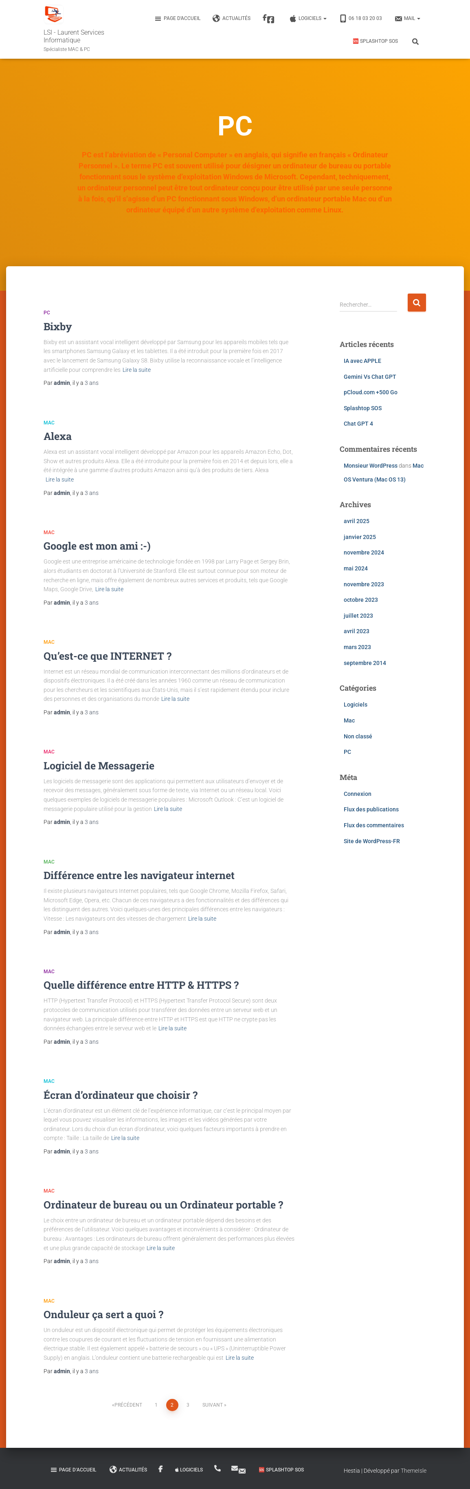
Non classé (358, 736)
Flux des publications (371, 809)
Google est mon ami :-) (97, 545)
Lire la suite (137, 370)
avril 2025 (356, 521)
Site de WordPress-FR (372, 841)
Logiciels (308, 19)
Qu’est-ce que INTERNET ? (107, 656)
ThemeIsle (413, 1470)
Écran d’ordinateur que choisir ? (121, 1095)
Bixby (58, 326)
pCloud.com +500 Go (371, 392)
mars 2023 (357, 647)
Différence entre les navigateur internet (139, 875)
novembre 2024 (364, 552)
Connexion (357, 794)
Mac (49, 423)
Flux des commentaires (374, 825)
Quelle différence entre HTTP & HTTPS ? (141, 985)
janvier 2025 (360, 537)
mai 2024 (356, 568)
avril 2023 (356, 631)
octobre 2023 (361, 599)
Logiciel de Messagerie (99, 765)
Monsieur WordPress (371, 465)
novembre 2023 (364, 584)
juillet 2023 (358, 615)
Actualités (231, 19)
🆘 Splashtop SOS (375, 41)
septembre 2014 (365, 663)
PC (47, 313)
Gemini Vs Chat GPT (370, 376)
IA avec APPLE (362, 361)
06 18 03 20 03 (360, 19)
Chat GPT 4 (358, 423)
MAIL (407, 19)
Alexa (58, 436)
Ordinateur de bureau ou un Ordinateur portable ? (163, 1204)
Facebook (271, 20)
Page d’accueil (177, 19)
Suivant (212, 1405)
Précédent (128, 1405)
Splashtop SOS (363, 408)
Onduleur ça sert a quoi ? (103, 1314)
